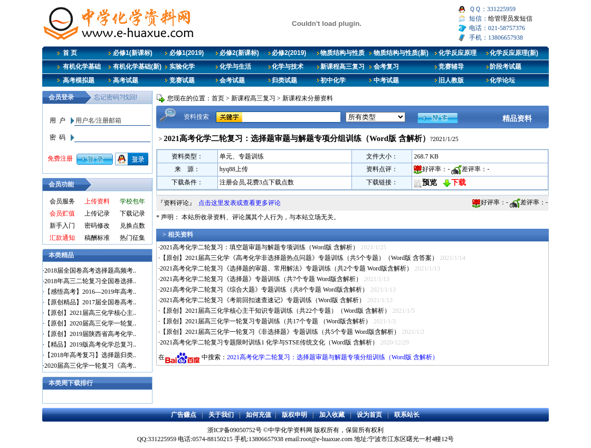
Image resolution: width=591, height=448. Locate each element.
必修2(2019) (289, 53)
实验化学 (182, 66)
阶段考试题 (505, 66)
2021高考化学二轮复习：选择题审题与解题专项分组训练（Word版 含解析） (333, 357)
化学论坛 (502, 80)
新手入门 (62, 225)
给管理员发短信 (510, 18)
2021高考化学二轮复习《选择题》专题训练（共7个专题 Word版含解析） (261, 279)
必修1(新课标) (132, 53)
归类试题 (284, 80)
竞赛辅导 (451, 66)
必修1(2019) (186, 53)
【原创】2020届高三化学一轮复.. (90, 323)
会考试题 (232, 80)
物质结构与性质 (342, 53)
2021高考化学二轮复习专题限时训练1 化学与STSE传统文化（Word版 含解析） (269, 342)
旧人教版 (451, 80)
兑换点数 (132, 225)
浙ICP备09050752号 (234, 430)
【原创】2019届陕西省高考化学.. (90, 334)
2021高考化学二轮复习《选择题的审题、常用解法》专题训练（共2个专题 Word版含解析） (286, 268)
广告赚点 (183, 414)
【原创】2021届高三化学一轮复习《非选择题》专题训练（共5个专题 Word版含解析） (280, 331)
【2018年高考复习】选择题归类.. (90, 355)
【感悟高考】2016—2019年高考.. (90, 291)
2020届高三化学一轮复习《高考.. (90, 365)
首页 (218, 98)
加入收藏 (332, 414)
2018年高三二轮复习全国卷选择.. (90, 281)
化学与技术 (287, 66)
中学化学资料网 (290, 430)
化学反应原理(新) (514, 53)
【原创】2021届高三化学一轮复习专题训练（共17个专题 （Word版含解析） (265, 321)
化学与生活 (235, 66)
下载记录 (132, 213)
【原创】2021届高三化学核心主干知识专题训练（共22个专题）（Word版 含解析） (275, 310)
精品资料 (517, 118)
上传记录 (97, 213)
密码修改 (97, 225)
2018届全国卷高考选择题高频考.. (90, 270)
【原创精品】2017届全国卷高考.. (90, 302)
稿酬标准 (97, 237)
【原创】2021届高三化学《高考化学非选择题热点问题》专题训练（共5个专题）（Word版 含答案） (299, 258)
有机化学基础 (82, 66)
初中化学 (333, 80)
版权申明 (294, 414)
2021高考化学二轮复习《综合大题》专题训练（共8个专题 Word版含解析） (264, 289)
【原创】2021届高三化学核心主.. (90, 312)
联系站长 (407, 414)
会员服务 (62, 201)
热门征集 (132, 237)
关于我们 (221, 414)
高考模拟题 (78, 80)
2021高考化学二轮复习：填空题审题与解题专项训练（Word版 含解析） (259, 247)
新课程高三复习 (342, 66)
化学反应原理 (457, 53)
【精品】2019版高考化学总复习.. (90, 344)
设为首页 (369, 414)
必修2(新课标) (239, 53)
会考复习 (386, 66)
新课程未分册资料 (307, 98)
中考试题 (386, 80)
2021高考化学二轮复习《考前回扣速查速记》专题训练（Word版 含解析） (262, 300)
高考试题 (125, 80)
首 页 (70, 53)
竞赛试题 (182, 80)
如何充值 (258, 414)
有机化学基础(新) (137, 66)
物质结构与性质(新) (401, 53)
